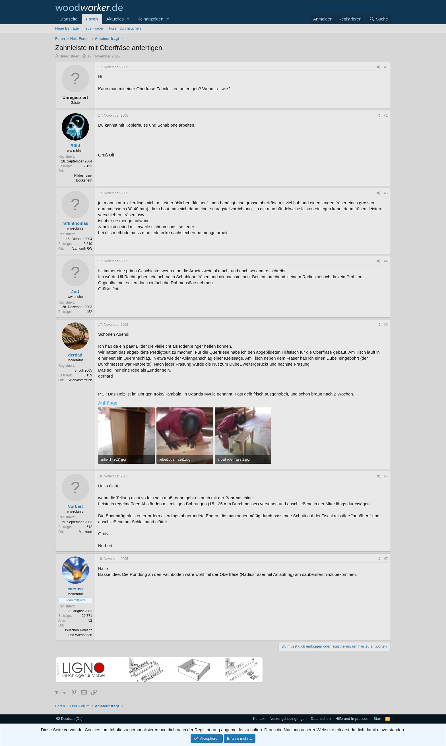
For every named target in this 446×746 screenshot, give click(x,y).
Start (377, 718)
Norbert (75, 506)
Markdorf (85, 532)
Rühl (75, 145)
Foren (92, 19)
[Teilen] (378, 67)
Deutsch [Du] (69, 718)
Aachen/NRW (82, 249)
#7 (386, 559)
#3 (386, 193)
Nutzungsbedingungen (288, 718)
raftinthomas (75, 223)
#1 (386, 67)
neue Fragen (93, 28)
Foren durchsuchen (125, 28)
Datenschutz (321, 718)
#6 (386, 476)
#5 (386, 325)
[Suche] (378, 19)
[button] (128, 19)
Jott (75, 291)
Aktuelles (115, 19)
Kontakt (259, 718)
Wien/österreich (80, 380)
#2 (386, 116)
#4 (386, 261)
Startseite (68, 19)
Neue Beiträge (67, 28)
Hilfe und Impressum (352, 718)
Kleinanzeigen (150, 19)
